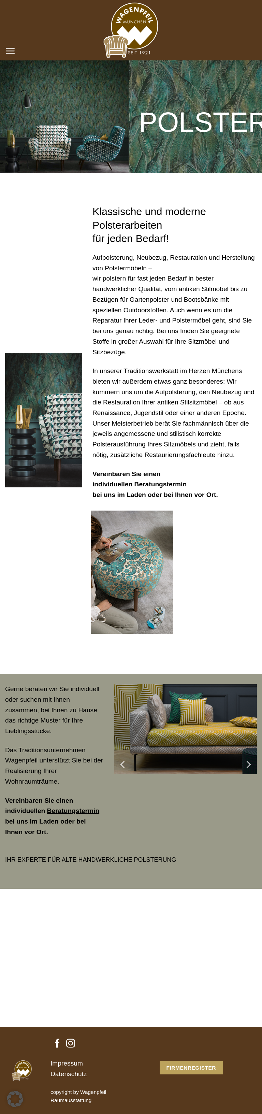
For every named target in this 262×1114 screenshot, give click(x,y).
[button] (15, 1099)
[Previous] (123, 764)
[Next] (248, 764)
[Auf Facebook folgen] (57, 1044)
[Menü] (10, 50)
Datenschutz (68, 1073)
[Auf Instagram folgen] (70, 1044)
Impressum (66, 1063)
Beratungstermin (160, 484)
